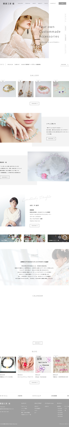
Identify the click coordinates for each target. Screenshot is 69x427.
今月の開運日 (38, 356)
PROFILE (27, 3)
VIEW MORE (64, 64)
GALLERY (20, 3)
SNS (62, 3)
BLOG (46, 3)
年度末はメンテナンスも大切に (6, 377)
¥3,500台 (60, 408)
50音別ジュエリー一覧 (26, 414)
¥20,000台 (60, 414)
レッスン (23, 410)
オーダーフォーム (65, 18)
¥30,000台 (60, 416)
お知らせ (17, 64)
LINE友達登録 (65, 37)
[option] (33, 64)
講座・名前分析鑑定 (25, 412)
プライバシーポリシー (64, 424)
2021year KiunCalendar (40, 377)
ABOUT (40, 3)
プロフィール (24, 406)
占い (56, 356)
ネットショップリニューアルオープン (25, 377)
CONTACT (53, 3)
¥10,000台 (60, 412)
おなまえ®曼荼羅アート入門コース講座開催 (30, 64)
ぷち (3, 81)
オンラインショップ (65, 49)
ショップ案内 (24, 408)
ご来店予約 (65, 28)
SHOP (34, 3)
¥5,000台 (60, 410)
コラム (35, 410)
